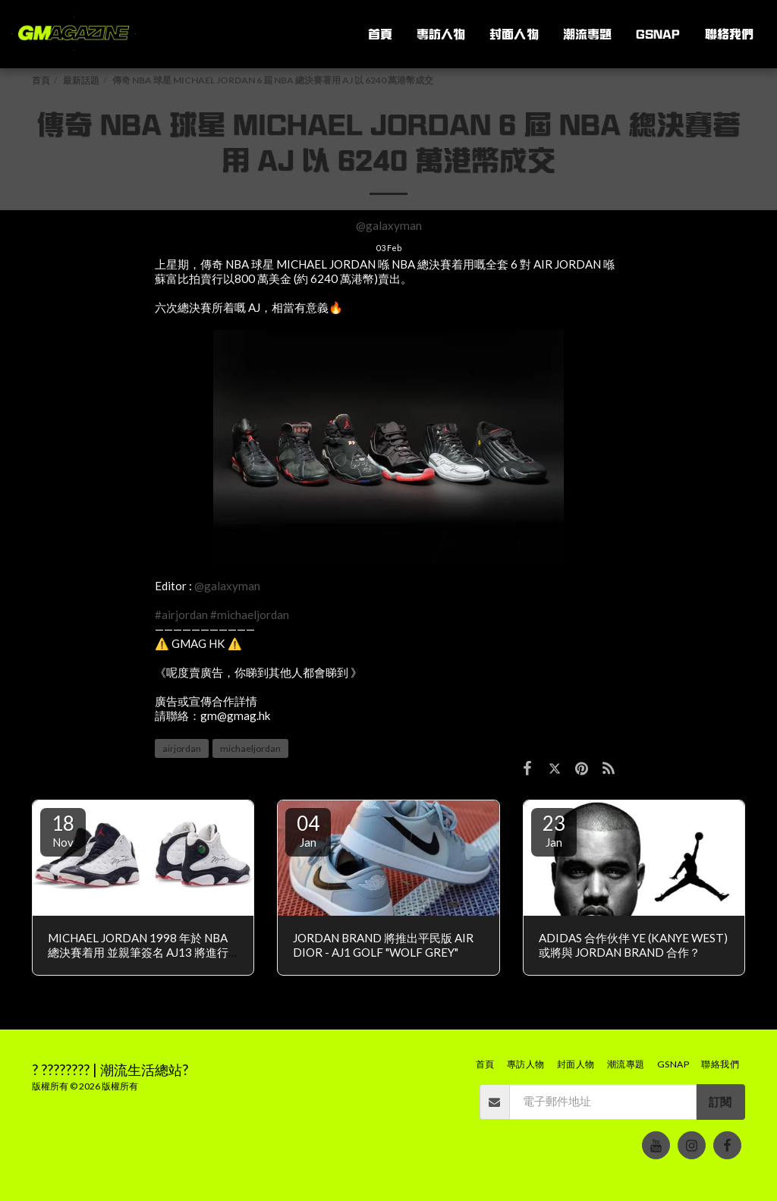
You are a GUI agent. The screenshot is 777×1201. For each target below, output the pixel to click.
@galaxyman (389, 225)
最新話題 (81, 80)
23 (554, 830)
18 (63, 830)
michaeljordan (250, 748)
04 (308, 830)
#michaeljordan (249, 614)
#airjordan (181, 614)
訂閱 (720, 1101)
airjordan (181, 748)
